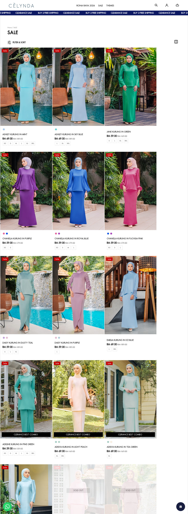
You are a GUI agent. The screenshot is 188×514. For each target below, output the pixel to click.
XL (28, 136)
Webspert (118, 509)
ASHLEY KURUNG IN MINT (15, 126)
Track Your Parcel (81, 471)
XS (5, 136)
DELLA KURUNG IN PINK (61, 415)
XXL (34, 136)
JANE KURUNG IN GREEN (109, 124)
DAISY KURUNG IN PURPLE (156, 223)
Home (9, 28)
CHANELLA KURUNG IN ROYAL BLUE (20, 223)
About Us (16, 464)
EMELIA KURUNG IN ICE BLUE (17, 318)
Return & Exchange (82, 467)
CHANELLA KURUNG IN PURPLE (159, 126)
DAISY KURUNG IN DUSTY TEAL (112, 223)
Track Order (48, 478)
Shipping (47, 474)
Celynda (84, 509)
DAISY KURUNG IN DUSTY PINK (112, 417)
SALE (15, 28)
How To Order (50, 464)
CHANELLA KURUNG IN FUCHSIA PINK (68, 223)
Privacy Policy (79, 481)
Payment (47, 469)
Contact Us (78, 462)
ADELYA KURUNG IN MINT (15, 417)
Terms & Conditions (82, 476)
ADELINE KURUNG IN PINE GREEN (66, 318)
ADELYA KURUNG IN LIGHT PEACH (113, 320)
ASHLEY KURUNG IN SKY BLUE (64, 126)
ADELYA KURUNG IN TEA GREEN (160, 320)
